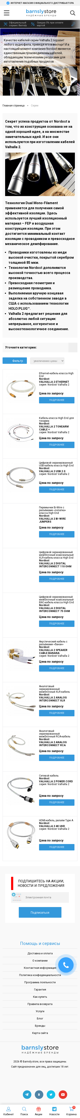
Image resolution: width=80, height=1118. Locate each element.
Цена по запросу (51, 393)
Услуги (40, 1011)
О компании (40, 960)
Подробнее (56, 400)
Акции (38, 1111)
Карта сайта (40, 1033)
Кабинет (8, 1111)
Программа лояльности (40, 982)
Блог (40, 1018)
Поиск (24, 1111)
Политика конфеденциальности (40, 975)
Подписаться (40, 912)
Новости (54, 1111)
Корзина (71, 1111)
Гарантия (40, 989)
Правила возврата (40, 1004)
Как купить (40, 996)
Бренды (40, 1025)
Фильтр (15, 361)
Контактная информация (40, 967)
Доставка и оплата (40, 953)
